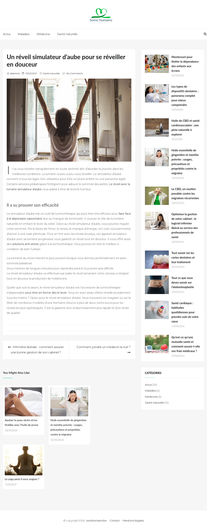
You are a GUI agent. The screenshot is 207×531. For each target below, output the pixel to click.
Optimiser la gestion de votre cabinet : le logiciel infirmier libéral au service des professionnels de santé (184, 225)
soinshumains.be (96, 520)
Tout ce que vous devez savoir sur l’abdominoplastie (182, 282)
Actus (7, 34)
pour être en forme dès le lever (46, 292)
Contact (115, 520)
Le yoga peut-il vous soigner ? (22, 479)
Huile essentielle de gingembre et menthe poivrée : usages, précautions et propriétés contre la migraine (185, 161)
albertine (15, 73)
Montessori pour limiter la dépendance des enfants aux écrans (185, 63)
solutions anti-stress (25, 244)
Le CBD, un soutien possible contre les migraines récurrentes (185, 193)
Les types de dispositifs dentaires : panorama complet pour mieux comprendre (184, 95)
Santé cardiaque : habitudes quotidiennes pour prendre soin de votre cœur (185, 312)
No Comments (74, 73)
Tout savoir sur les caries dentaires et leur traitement (183, 257)
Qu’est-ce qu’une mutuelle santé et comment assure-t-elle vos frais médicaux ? (185, 344)
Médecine (43, 34)
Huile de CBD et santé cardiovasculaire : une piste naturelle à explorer (185, 127)
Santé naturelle (67, 34)
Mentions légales (133, 520)
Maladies (23, 34)
